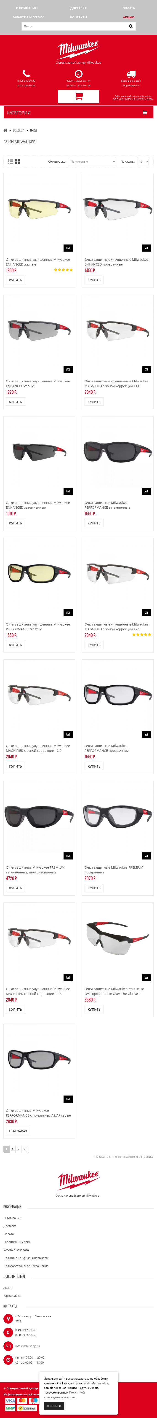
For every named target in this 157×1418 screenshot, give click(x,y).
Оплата (128, 8)
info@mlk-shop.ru (27, 1346)
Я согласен (54, 1405)
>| (25, 1149)
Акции (128, 17)
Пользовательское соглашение (25, 1266)
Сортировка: (57, 161)
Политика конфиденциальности (26, 1258)
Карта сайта (12, 1296)
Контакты (78, 17)
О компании (27, 8)
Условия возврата (16, 1250)
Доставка (78, 8)
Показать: (128, 161)
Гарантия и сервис (28, 17)
